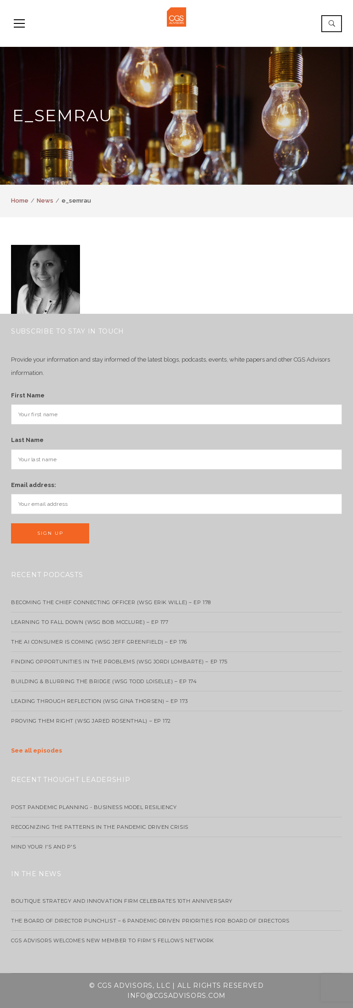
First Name (28, 395)
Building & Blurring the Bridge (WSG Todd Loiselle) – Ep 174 (104, 681)
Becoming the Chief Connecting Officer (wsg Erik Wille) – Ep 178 (111, 602)
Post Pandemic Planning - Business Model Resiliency (94, 807)
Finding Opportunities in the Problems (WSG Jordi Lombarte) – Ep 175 (119, 661)
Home (19, 200)
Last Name (27, 439)
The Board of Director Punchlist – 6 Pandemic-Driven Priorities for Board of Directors (150, 920)
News (45, 200)
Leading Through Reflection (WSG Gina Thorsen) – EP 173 (99, 701)
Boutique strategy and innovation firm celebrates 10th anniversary (122, 901)
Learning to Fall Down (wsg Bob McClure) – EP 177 (89, 622)
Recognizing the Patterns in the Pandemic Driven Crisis (99, 827)
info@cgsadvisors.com (176, 995)
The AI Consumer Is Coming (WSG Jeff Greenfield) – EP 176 (99, 642)
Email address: (33, 484)
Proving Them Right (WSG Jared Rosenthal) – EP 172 (91, 721)
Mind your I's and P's (43, 847)
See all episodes (36, 750)
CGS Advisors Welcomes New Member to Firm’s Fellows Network (112, 940)
